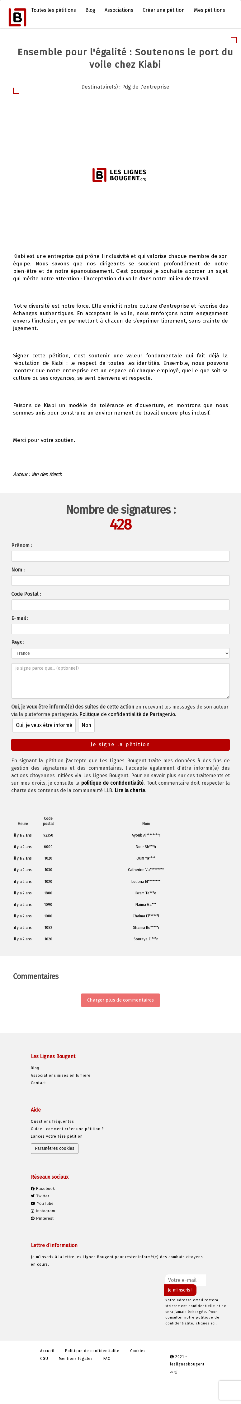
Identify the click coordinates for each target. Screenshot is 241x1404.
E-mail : (19, 618)
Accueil (47, 1351)
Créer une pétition (164, 10)
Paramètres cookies (54, 1148)
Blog (90, 10)
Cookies (138, 1351)
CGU (44, 1358)
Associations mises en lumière (61, 1075)
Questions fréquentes (52, 1121)
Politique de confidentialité (92, 1351)
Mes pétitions (209, 10)
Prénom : (21, 545)
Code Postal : (26, 594)
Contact (38, 1083)
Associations (119, 10)
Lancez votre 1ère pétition (57, 1136)
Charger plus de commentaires (120, 1000)
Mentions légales (76, 1358)
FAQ (107, 1358)
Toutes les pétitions (53, 10)
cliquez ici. (206, 1323)
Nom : (18, 570)
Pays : (17, 642)
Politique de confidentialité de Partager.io (127, 714)
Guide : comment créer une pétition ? (67, 1129)
